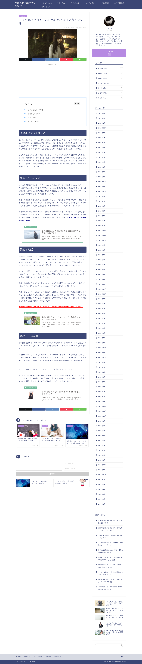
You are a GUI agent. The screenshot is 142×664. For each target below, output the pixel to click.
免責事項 (34, 661)
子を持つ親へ (76, 3)
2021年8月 (102, 367)
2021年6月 (102, 377)
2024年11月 (102, 186)
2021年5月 (102, 382)
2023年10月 (102, 240)
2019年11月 (102, 470)
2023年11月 (102, 235)
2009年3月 (102, 499)
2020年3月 (102, 450)
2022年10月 (102, 299)
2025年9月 (102, 138)
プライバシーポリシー (23, 661)
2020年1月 (102, 460)
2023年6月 (102, 260)
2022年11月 (102, 294)
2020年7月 (102, 431)
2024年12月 (102, 181)
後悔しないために (35, 114)
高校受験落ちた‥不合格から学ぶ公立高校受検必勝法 (110, 522)
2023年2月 (102, 279)
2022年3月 (102, 333)
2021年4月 (102, 387)
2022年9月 (102, 304)
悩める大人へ (61, 3)
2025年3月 (102, 167)
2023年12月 (102, 230)
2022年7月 (102, 313)
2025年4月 (102, 162)
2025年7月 (102, 147)
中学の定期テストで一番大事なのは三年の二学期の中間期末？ (110, 566)
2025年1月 (102, 177)
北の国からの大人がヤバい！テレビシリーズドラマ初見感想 (110, 581)
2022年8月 (102, 308)
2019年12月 (102, 465)
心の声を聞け (90, 3)
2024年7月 (102, 206)
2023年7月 (102, 255)
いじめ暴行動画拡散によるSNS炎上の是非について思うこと (110, 544)
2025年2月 (102, 172)
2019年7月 (102, 489)
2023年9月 (102, 245)
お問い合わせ (46, 7)
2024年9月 (102, 196)
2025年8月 (102, 142)
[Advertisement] (52, 79)
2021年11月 (102, 352)
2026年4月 (102, 113)
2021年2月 (102, 396)
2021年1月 (102, 401)
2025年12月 (102, 128)
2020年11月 (102, 411)
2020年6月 (102, 435)
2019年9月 (102, 479)
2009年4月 (102, 494)
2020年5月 (102, 440)
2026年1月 (102, 123)
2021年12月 (102, 348)
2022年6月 (102, 318)
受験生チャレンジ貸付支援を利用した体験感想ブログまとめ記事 (110, 559)
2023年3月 (102, 274)
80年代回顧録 (119, 3)
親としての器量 (34, 121)
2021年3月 (102, 391)
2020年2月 (102, 455)
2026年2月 (102, 118)
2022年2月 (102, 338)
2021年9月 (102, 362)
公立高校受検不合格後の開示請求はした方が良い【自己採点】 (110, 529)
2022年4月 (102, 328)
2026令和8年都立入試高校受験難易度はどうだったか (110, 537)
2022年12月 (102, 289)
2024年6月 (102, 211)
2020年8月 (102, 426)
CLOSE (77, 103)
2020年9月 (102, 421)
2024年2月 (102, 225)
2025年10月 (102, 133)
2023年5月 (102, 265)
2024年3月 (102, 221)
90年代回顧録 (104, 3)
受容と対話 (33, 117)
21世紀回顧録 (110, 68)
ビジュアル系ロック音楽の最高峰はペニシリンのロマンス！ (110, 573)
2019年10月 (102, 474)
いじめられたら (46, 3)
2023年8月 (102, 250)
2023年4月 (102, 269)
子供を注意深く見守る (37, 110)
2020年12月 (102, 406)
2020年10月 (102, 416)
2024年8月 (102, 201)
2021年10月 (102, 357)
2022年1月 (102, 343)
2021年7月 (102, 372)
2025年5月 (102, 157)
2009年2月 (102, 504)
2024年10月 (102, 191)
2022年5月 (102, 323)
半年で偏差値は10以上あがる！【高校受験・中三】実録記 (110, 551)
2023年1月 (102, 284)
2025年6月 (102, 152)
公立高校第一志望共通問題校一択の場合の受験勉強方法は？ (110, 588)
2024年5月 (102, 216)
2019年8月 (102, 484)
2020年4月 (102, 445)
